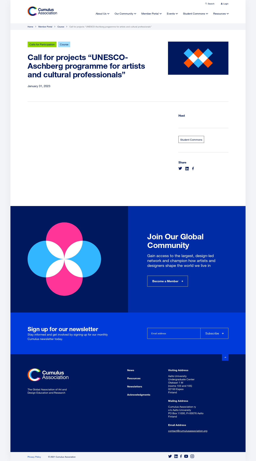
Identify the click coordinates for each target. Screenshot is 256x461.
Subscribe (212, 333)
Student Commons (194, 13)
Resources (219, 13)
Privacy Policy (34, 456)
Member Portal (150, 13)
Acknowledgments (138, 394)
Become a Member (165, 281)
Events (171, 13)
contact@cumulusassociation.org (187, 430)
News (130, 370)
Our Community (124, 13)
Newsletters (134, 386)
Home (30, 26)
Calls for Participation (42, 44)
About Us (101, 13)
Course (60, 26)
